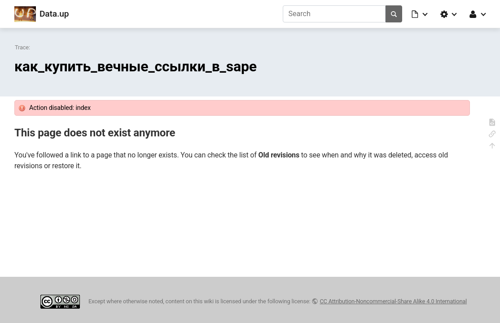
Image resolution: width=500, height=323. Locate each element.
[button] (420, 14)
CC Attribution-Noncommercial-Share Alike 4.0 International (393, 301)
